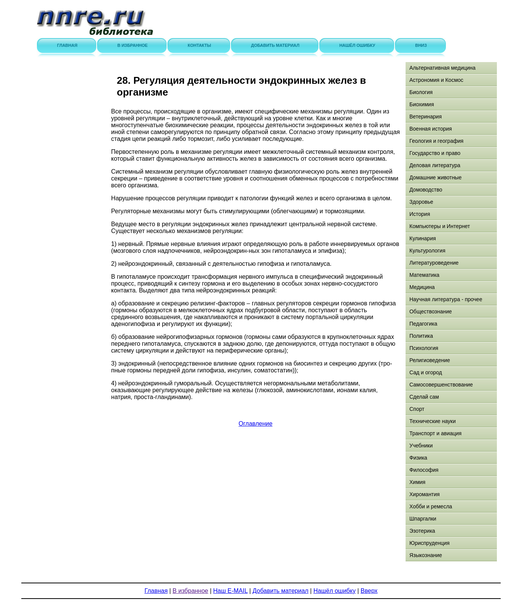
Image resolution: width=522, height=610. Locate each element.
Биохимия (421, 104)
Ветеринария (425, 116)
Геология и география (436, 141)
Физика (418, 458)
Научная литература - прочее (445, 299)
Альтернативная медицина (442, 68)
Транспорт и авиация (435, 433)
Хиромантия (424, 494)
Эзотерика (422, 531)
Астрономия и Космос (436, 80)
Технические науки (432, 421)
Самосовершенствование (441, 385)
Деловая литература (434, 165)
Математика (424, 275)
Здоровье (421, 202)
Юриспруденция (429, 543)
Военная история (430, 129)
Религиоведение (429, 360)
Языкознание (425, 555)
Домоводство (425, 190)
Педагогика (423, 324)
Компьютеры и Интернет (439, 226)
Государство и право (434, 153)
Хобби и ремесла (430, 506)
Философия (423, 470)
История (419, 214)
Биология (421, 92)
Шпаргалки (422, 519)
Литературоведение (433, 263)
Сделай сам (424, 397)
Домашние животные (435, 177)
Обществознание (430, 311)
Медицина (422, 287)
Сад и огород (425, 372)
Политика (421, 336)
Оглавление (255, 423)
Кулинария (422, 238)
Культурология (427, 251)
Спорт (416, 409)
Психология (423, 348)
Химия (417, 482)
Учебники (421, 445)
